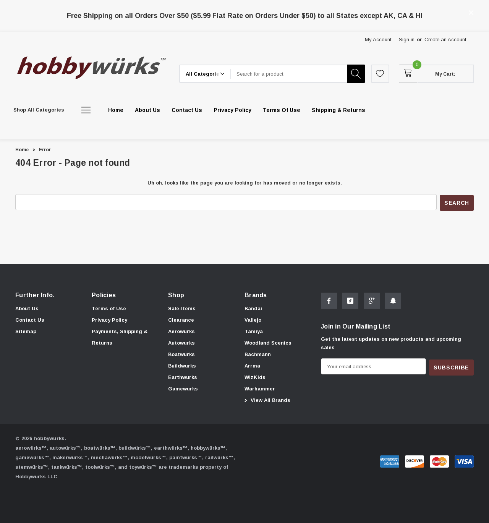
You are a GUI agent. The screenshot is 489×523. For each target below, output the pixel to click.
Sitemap (25, 331)
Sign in (407, 39)
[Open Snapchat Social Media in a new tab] (393, 301)
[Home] (115, 110)
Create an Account (445, 39)
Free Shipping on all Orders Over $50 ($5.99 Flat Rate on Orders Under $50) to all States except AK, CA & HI (245, 15)
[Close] (471, 12)
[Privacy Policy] (232, 110)
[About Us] (147, 110)
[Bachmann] (257, 353)
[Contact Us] (187, 110)
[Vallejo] (252, 319)
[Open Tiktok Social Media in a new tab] (350, 301)
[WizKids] (255, 376)
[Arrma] (252, 365)
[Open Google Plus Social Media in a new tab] (372, 301)
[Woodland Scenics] (267, 342)
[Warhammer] (259, 388)
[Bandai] (253, 308)
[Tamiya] (253, 331)
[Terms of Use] (281, 110)
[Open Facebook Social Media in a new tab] (329, 301)
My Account (378, 39)
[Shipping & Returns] (338, 110)
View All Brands (266, 399)
